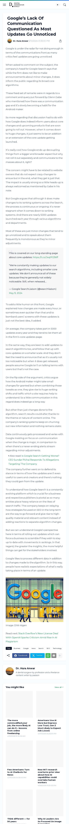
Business (17, 648)
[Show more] (59, 655)
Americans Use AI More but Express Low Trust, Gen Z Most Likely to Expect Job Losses (49, 725)
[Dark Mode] (58, 5)
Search (41, 648)
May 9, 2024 (15, 293)
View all (58, 687)
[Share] (59, 41)
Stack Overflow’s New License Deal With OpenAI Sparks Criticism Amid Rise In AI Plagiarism (32, 637)
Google (26, 648)
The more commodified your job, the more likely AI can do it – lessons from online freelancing (18, 727)
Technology (57, 648)
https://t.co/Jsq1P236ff (45, 257)
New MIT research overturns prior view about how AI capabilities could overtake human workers (49, 776)
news (33, 648)
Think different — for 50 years (18, 820)
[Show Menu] (4, 5)
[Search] (65, 5)
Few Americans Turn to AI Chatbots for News (18, 772)
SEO (48, 648)
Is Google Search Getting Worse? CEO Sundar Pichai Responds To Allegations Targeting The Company (33, 459)
